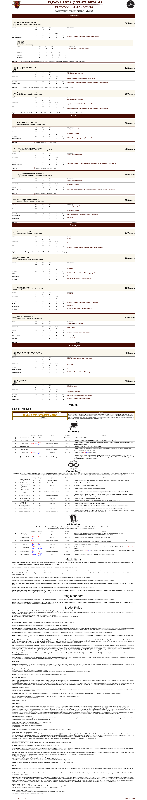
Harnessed (72, 57)
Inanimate (77, 278)
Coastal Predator (71, 386)
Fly (69, 48)
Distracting (70, 364)
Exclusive (87, 48)
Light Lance (94, 214)
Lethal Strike (79, 57)
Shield (77, 133)
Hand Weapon (95, 36)
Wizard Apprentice (72, 73)
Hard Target (77, 391)
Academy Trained (77, 129)
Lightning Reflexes (72, 36)
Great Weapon (98, 247)
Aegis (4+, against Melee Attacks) (76, 78)
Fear (72, 48)
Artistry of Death (88, 247)
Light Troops (80, 206)
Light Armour (70, 133)
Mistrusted (88, 29)
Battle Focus (70, 82)
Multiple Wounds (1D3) (80, 395)
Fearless (80, 73)
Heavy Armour (91, 78)
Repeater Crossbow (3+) (109, 163)
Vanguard (87, 206)
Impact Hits (70, 278)
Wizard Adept (80, 29)
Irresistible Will (71, 29)
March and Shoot (96, 163)
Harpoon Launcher (86, 278)
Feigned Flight (71, 206)
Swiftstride (70, 264)
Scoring (69, 129)
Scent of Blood (79, 48)
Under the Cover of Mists (74, 358)
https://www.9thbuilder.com (25, 799)
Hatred (81, 247)
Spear (92, 138)
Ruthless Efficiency (84, 36)
